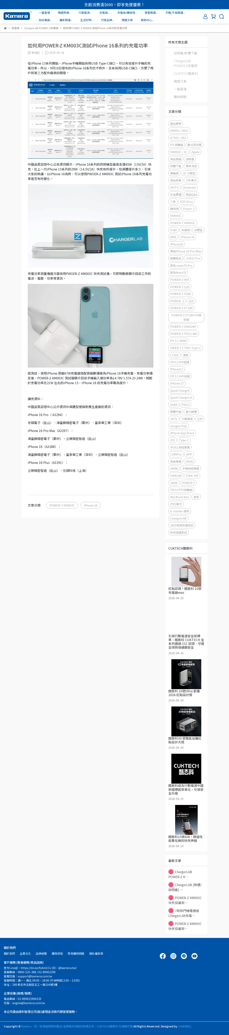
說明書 (190, 159)
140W (174, 483)
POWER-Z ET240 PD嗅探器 (186, 317)
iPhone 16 (90, 505)
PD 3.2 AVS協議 (180, 376)
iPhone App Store (182, 433)
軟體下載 (175, 166)
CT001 (174, 355)
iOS (172, 440)
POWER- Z (177, 301)
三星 (173, 201)
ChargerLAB (178, 518)
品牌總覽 (41, 953)
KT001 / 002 (178, 138)
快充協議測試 (178, 532)
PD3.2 (186, 404)
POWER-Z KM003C (62, 505)
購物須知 (57, 953)
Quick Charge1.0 (181, 397)
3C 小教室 (189, 173)
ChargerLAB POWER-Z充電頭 (185, 63)
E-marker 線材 (179, 511)
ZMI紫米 (191, 180)
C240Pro (176, 454)
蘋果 (186, 355)
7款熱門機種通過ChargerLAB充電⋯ (183, 913)
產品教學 (175, 123)
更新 (196, 497)
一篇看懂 (44, 13)
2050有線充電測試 (181, 525)
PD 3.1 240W (178, 340)
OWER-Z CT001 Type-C (185, 348)
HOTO (174, 187)
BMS (173, 237)
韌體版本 (175, 258)
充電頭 (185, 230)
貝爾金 (198, 230)
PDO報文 (176, 504)
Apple (195, 152)
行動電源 (187, 419)
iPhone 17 (177, 383)
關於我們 (9, 953)
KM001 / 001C (179, 130)
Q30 (199, 419)
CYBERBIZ (184, 1026)
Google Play (178, 426)
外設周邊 (175, 194)
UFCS (173, 419)
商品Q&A (191, 194)
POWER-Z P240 (180, 294)
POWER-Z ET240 (181, 308)
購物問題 (180, 96)
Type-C (184, 440)
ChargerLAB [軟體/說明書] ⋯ (185, 887)
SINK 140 (192, 475)
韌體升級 (175, 411)
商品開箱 (175, 159)
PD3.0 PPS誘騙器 (181, 490)
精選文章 (127, 20)
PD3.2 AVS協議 (179, 362)
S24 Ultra (186, 201)
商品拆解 (175, 180)
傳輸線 (174, 173)
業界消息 (191, 166)
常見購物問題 (76, 953)
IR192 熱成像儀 (180, 447)
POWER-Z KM (179, 279)
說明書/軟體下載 (185, 53)
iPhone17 (176, 369)
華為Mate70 (178, 272)
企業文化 (25, 953)
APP (189, 454)
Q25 (191, 301)
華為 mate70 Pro (181, 265)
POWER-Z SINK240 (183, 326)
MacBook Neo (179, 497)
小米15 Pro (193, 258)
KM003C (175, 215)
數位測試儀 (194, 145)
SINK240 (176, 475)
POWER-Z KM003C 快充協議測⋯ (185, 900)
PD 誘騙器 (176, 145)
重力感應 (191, 411)
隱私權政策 (96, 953)
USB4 (173, 404)
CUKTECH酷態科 (186, 73)
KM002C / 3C (178, 152)
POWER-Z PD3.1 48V (183, 334)
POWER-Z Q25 (180, 287)
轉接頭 (174, 209)
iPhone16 (176, 244)
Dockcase (189, 187)
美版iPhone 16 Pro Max (185, 251)
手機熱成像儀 (190, 468)
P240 (173, 230)
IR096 (174, 468)
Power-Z (189, 209)
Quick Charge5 (180, 390)
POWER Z (188, 483)
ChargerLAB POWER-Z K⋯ (180, 874)
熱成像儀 (175, 461)
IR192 (189, 461)
